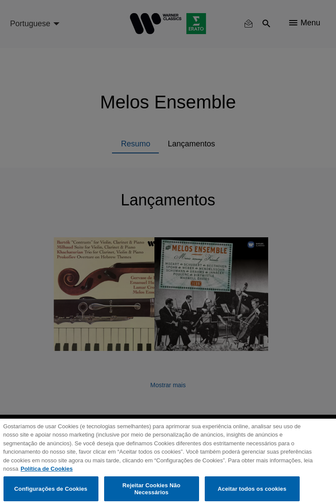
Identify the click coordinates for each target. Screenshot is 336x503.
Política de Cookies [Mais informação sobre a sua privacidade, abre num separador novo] (47, 472)
